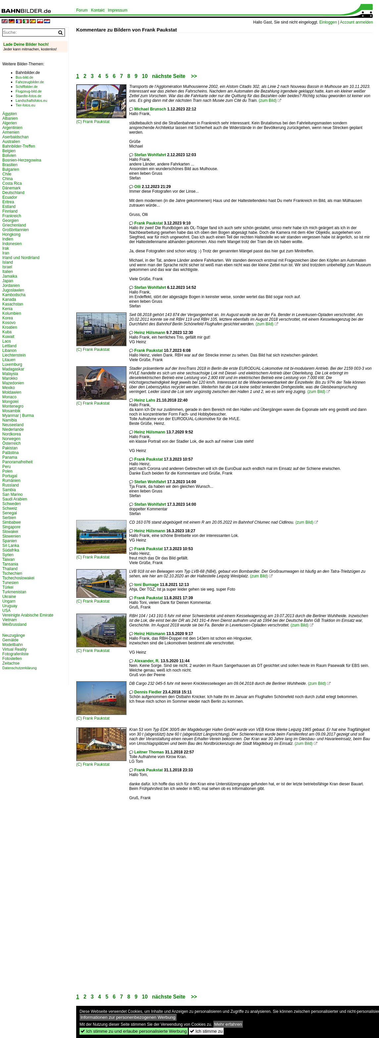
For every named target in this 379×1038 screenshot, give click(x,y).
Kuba (7, 332)
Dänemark (11, 188)
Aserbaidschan (15, 137)
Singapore (11, 527)
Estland (9, 206)
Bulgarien (10, 169)
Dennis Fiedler (148, 692)
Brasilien (10, 164)
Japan (7, 281)
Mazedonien (13, 383)
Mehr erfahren (228, 1024)
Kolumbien (11, 313)
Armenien (10, 132)
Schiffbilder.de (27, 87)
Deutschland (13, 192)
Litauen (8, 359)
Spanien (9, 541)
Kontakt (98, 10)
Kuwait (8, 336)
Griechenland (14, 225)
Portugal (9, 476)
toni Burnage (146, 584)
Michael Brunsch (150, 109)
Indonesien (12, 243)
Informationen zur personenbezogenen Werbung (128, 1017)
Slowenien (11, 536)
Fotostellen (12, 658)
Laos (6, 341)
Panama (9, 457)
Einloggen (328, 22)
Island (7, 262)
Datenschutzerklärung (19, 668)
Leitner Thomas (149, 752)
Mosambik (11, 411)
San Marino (12, 494)
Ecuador (9, 197)
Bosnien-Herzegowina (21, 160)
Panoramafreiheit (17, 462)
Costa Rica (12, 183)
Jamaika (9, 276)
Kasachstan (12, 304)
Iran (5, 253)
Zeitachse (11, 663)
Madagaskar (13, 369)
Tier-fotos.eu (25, 105)
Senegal (9, 513)
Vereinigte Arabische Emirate (27, 615)
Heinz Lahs (144, 400)
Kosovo (9, 322)
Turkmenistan (14, 592)
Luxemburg (12, 364)
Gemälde (10, 640)
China (7, 178)
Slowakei (10, 531)
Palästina (10, 452)
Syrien (8, 554)
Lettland (9, 346)
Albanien (10, 118)
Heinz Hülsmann (149, 332)
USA (6, 610)
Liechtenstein (14, 355)
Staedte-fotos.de (28, 96)
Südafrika (10, 550)
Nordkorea (11, 434)
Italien (7, 271)
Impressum (117, 10)
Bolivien (9, 155)
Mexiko (8, 387)
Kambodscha (14, 294)
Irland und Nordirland (20, 257)
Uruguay (9, 606)
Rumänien (11, 480)
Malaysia (10, 373)
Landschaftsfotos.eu (31, 100)
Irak (5, 248)
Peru (6, 466)
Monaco (9, 397)
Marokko (10, 378)
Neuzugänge (13, 635)
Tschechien (12, 573)
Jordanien (11, 285)
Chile (6, 174)
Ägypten (9, 113)
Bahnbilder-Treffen (18, 146)
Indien (7, 239)
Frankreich (11, 216)
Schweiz (9, 508)
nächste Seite (169, 76)
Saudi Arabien (14, 499)
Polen (7, 471)
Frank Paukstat (96, 121)
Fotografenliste (15, 654)
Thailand (10, 568)
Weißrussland (14, 624)
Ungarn (8, 601)
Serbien (9, 517)
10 (144, 76)
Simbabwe (11, 522)
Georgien (10, 220)
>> (194, 76)
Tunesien (10, 582)
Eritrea (8, 202)
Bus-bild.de (24, 77)
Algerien (9, 123)
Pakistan (10, 448)
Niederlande (13, 429)
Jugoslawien (13, 290)
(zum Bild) (268, 100)
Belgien (9, 151)
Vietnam (9, 619)
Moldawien (11, 392)
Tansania (10, 564)
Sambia (9, 489)
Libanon (9, 350)
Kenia (7, 308)
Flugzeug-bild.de (29, 91)
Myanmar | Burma (18, 415)
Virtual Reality (14, 649)
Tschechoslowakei (18, 578)
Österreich (11, 443)
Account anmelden (356, 22)
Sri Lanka (10, 545)
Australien (11, 141)
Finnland (10, 211)
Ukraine (9, 596)
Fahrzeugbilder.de (30, 82)
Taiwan (8, 559)
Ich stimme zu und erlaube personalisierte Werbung (134, 1031)
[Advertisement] (196, 48)
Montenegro (13, 406)
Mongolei (10, 401)
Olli (137, 186)
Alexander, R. (146, 661)
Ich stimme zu (206, 1031)
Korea (7, 318)
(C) (79, 121)
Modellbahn (12, 644)
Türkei (7, 587)
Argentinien (12, 127)
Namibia (9, 420)
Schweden (11, 503)
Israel (7, 267)
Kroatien (9, 327)
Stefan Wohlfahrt (150, 155)
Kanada (9, 299)
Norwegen (11, 438)
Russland (10, 485)
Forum (82, 10)
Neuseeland (13, 424)
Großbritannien (15, 229)
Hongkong (11, 234)
